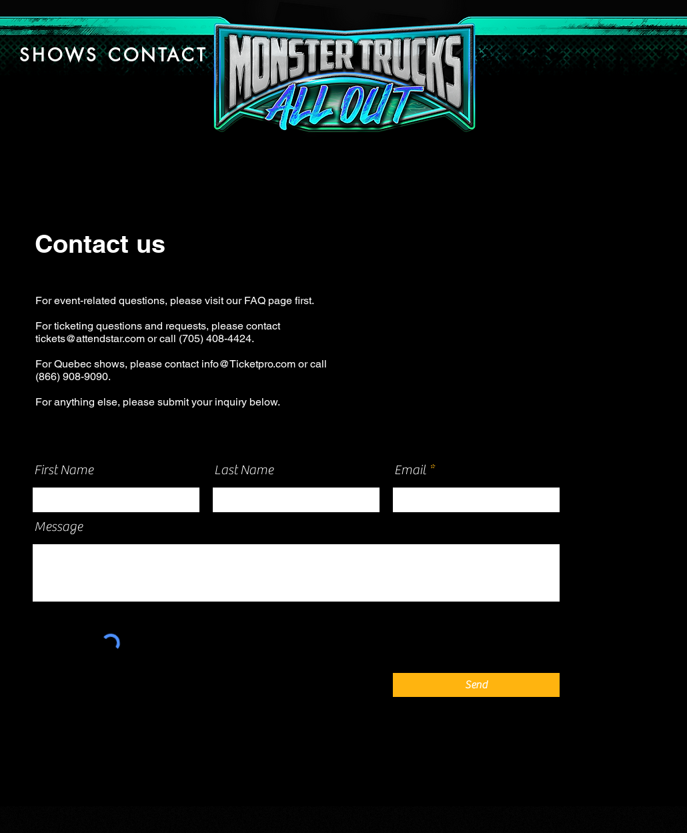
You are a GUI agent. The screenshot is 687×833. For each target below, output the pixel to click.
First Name (63, 470)
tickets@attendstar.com (90, 338)
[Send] (476, 685)
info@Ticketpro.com (248, 363)
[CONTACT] (158, 55)
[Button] (343, 74)
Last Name (243, 470)
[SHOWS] (59, 55)
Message (58, 527)
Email (410, 470)
